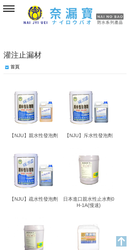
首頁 (14, 66)
